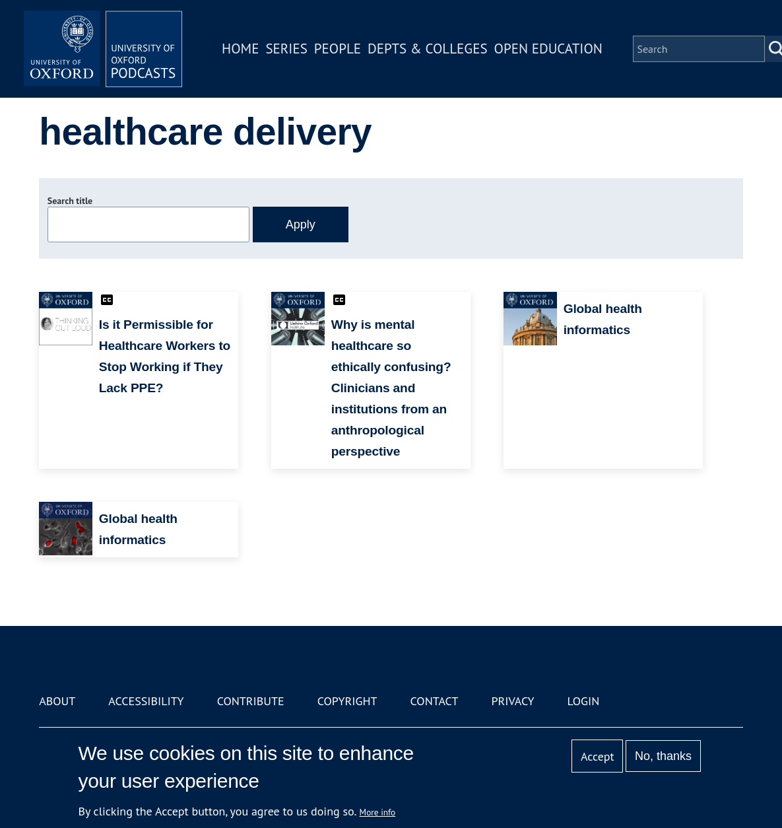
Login (584, 700)
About (57, 700)
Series (286, 48)
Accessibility (145, 700)
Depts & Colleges (428, 48)
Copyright (347, 700)
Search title (70, 201)
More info (378, 812)
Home (240, 48)
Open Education (548, 48)
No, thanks (663, 756)
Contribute (250, 700)
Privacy (512, 700)
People (337, 48)
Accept (597, 756)
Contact (434, 700)
